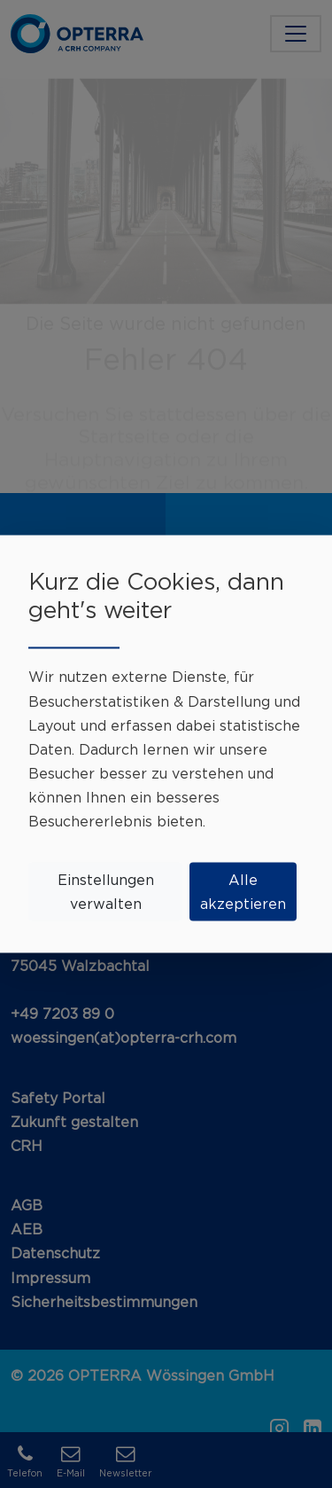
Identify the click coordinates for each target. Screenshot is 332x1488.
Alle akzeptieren (243, 891)
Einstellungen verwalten (106, 891)
